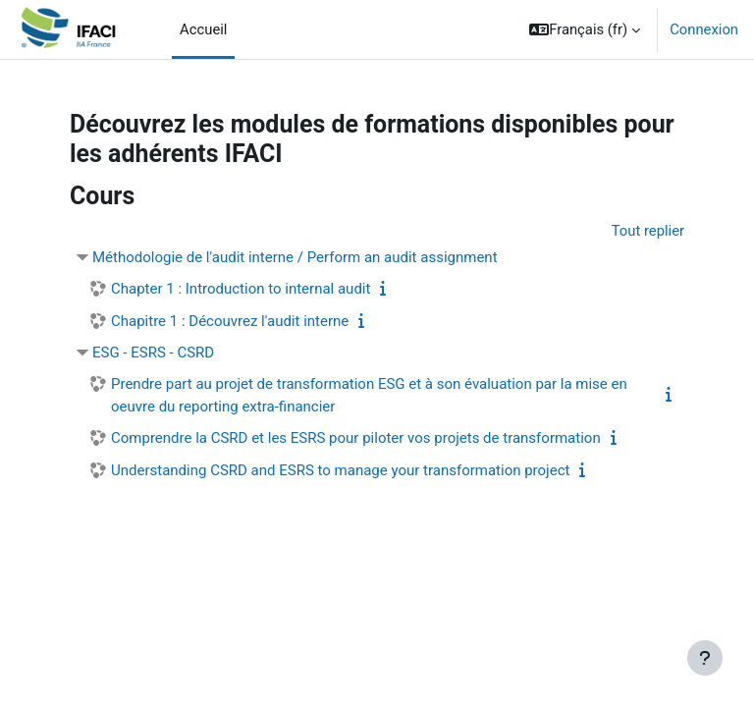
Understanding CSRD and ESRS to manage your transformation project (340, 470)
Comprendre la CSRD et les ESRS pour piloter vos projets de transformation (356, 438)
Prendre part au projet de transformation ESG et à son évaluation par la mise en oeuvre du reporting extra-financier (369, 395)
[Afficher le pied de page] (705, 658)
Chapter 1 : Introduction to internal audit (240, 289)
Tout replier (648, 231)
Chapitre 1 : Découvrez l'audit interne (230, 321)
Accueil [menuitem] (203, 29)
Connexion (704, 29)
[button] (584, 29)
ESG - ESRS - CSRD (153, 352)
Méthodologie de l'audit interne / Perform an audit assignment (295, 257)
